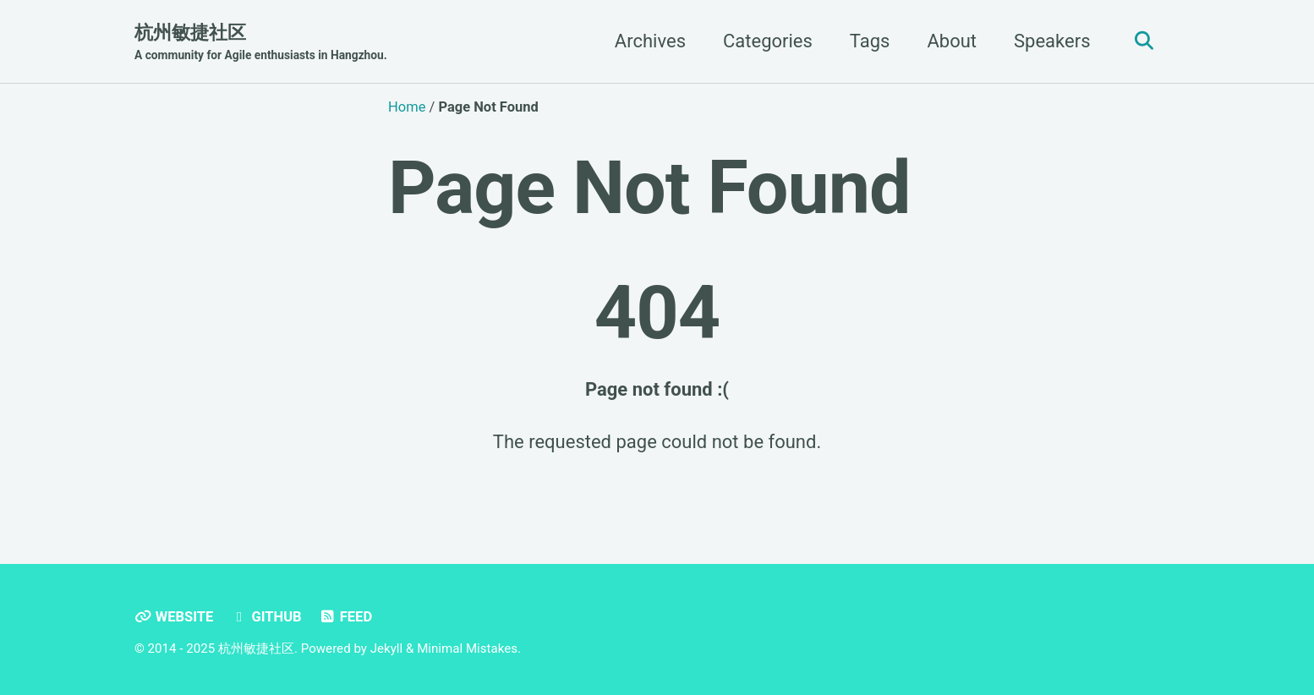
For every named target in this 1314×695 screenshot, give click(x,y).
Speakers (1052, 41)
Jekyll (386, 648)
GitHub (266, 617)
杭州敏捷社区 (260, 43)
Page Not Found (649, 187)
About (952, 41)
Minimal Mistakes (467, 648)
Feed (345, 617)
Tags (870, 41)
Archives (650, 41)
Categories (768, 41)
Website (173, 617)
